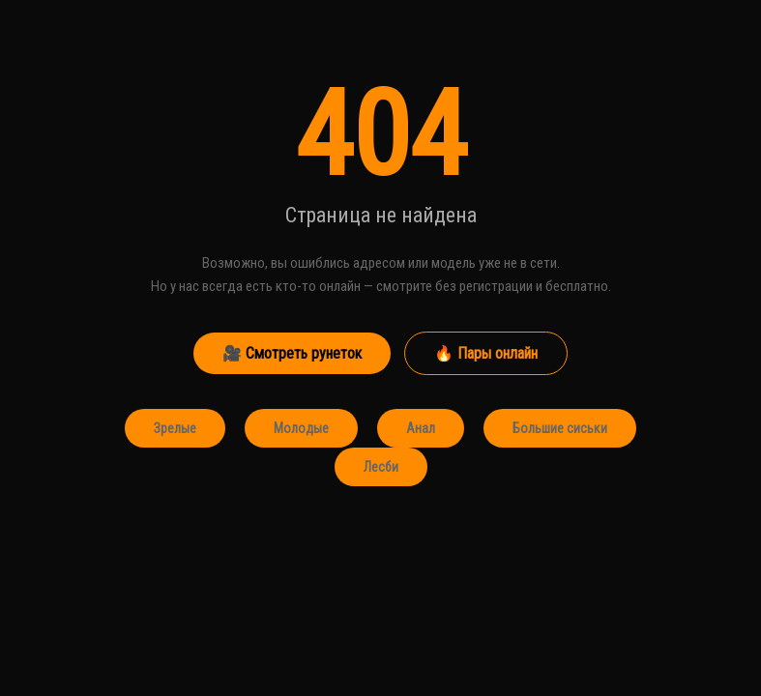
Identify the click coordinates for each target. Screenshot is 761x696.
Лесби (381, 467)
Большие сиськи (559, 428)
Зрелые (175, 428)
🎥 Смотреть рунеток (292, 353)
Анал (420, 428)
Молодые (301, 428)
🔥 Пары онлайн (486, 353)
